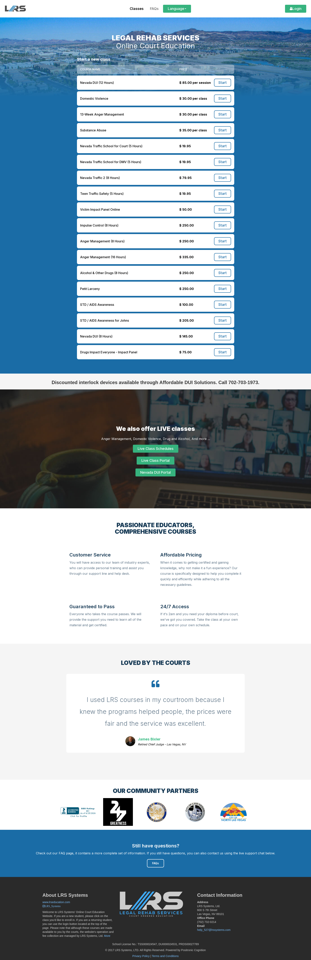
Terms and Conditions (165, 956)
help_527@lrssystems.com (213, 929)
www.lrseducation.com (56, 902)
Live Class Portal (155, 460)
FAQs (155, 863)
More (107, 935)
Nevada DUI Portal (155, 472)
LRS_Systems (52, 906)
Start (222, 82)
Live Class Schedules (156, 449)
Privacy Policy (141, 956)
